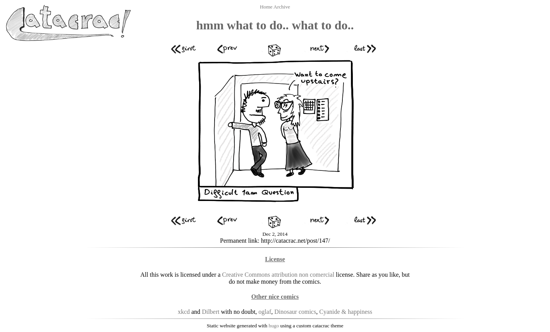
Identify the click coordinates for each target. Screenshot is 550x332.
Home (266, 7)
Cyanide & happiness (345, 311)
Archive (281, 7)
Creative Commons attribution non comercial (278, 274)
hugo (274, 326)
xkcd (184, 311)
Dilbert (210, 311)
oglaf (264, 311)
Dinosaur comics (295, 311)
